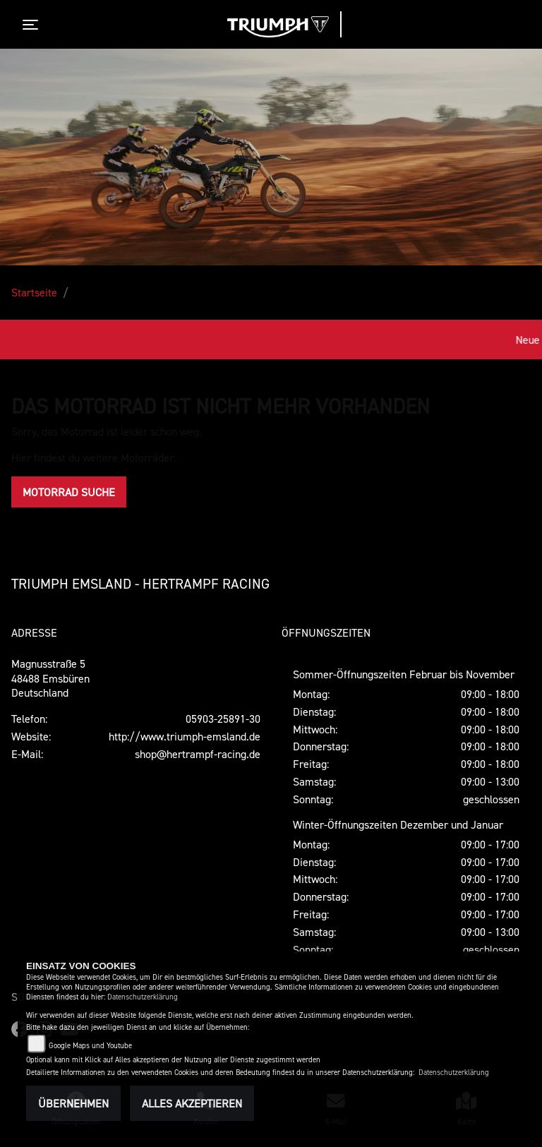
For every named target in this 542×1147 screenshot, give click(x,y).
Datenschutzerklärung (142, 997)
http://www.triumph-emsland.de (184, 736)
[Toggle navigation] (33, 25)
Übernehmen (73, 1103)
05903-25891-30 (223, 718)
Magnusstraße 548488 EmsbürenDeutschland (50, 678)
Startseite (34, 292)
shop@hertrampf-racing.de (197, 754)
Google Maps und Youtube (90, 1045)
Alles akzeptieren (192, 1103)
